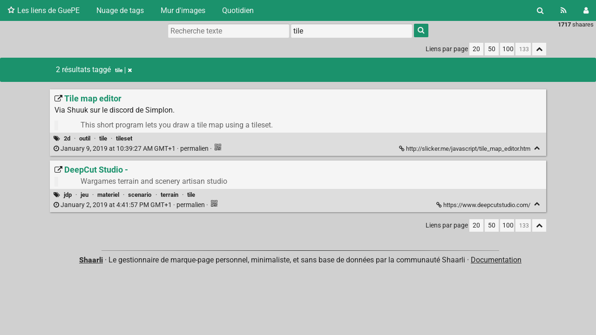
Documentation (496, 259)
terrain (169, 194)
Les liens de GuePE (43, 10)
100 (508, 49)
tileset (124, 138)
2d (67, 138)
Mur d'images (183, 10)
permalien (132, 149)
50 (491, 49)
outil (84, 138)
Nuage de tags (120, 10)
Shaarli (91, 259)
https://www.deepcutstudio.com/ (484, 204)
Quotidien (238, 10)
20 (476, 49)
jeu (84, 194)
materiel (108, 194)
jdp (68, 194)
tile (123, 70)
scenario (139, 194)
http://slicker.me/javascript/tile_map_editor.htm (465, 148)
